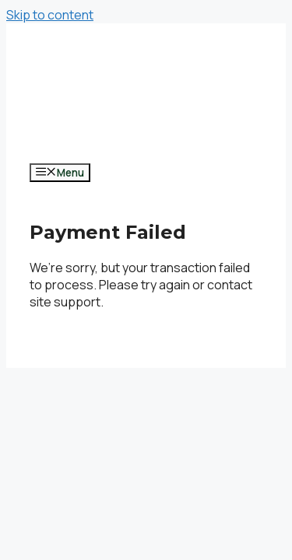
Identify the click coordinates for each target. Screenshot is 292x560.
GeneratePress (75, 359)
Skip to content (49, 14)
